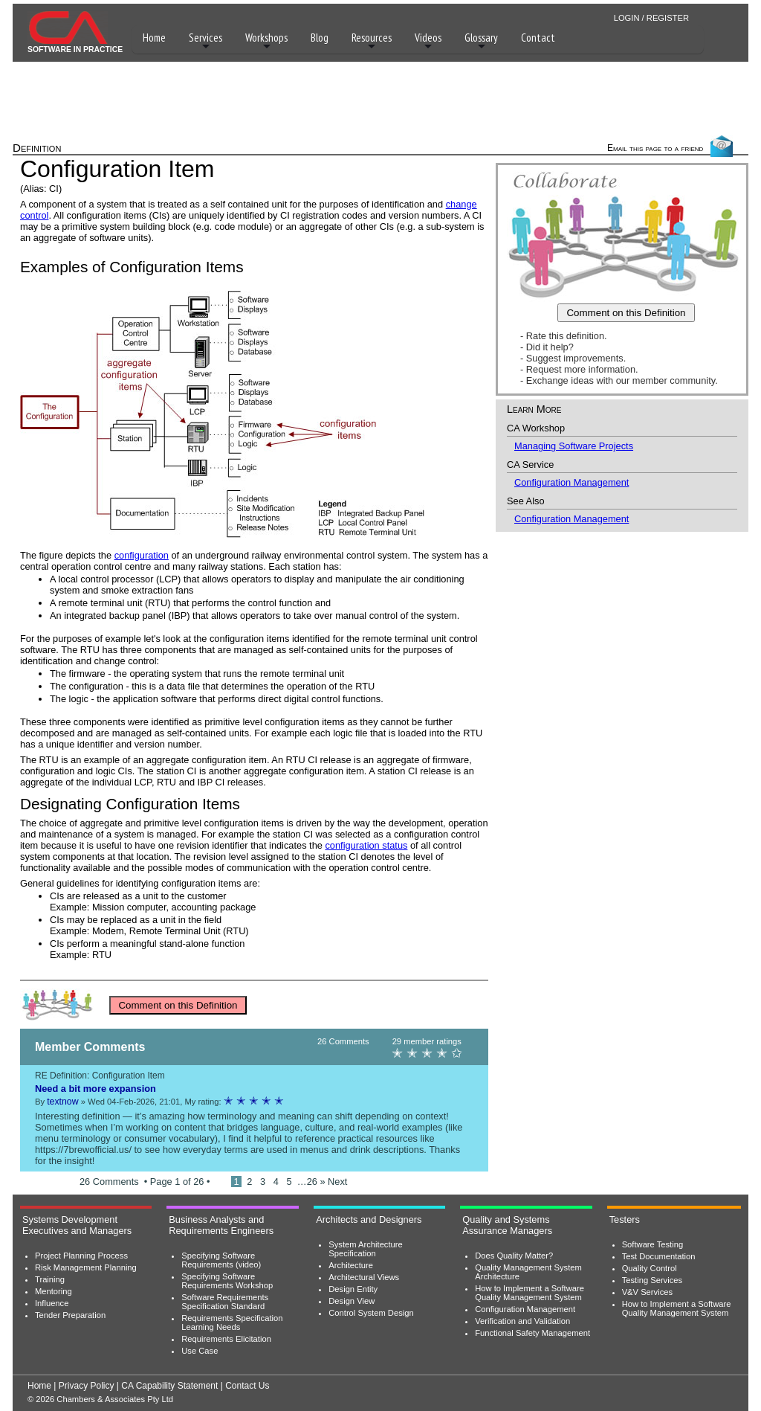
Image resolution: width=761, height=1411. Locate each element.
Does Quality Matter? (514, 1255)
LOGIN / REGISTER (651, 17)
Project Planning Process (81, 1255)
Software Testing (653, 1244)
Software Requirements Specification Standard (224, 1302)
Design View (351, 1300)
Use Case (199, 1350)
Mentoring (53, 1291)
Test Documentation (659, 1256)
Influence (51, 1303)
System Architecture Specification (365, 1249)
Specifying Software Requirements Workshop (227, 1281)
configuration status (366, 845)
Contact (538, 37)
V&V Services (647, 1292)
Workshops (266, 41)
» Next (333, 1181)
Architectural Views (363, 1277)
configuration (141, 555)
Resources (372, 41)
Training (50, 1279)
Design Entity (353, 1289)
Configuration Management (571, 482)
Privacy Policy (86, 1386)
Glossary (481, 41)
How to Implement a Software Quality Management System (529, 1293)
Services (205, 41)
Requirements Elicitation (226, 1338)
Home (154, 37)
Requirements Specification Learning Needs (231, 1322)
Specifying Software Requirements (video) (221, 1260)
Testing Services (652, 1280)
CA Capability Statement (169, 1386)
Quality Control (649, 1268)
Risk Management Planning (86, 1267)
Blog (319, 37)
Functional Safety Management (532, 1332)
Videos (428, 41)
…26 (308, 1181)
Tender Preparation (70, 1315)
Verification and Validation (522, 1321)
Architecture (350, 1265)
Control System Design (370, 1312)
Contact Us (247, 1386)
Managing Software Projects (573, 445)
